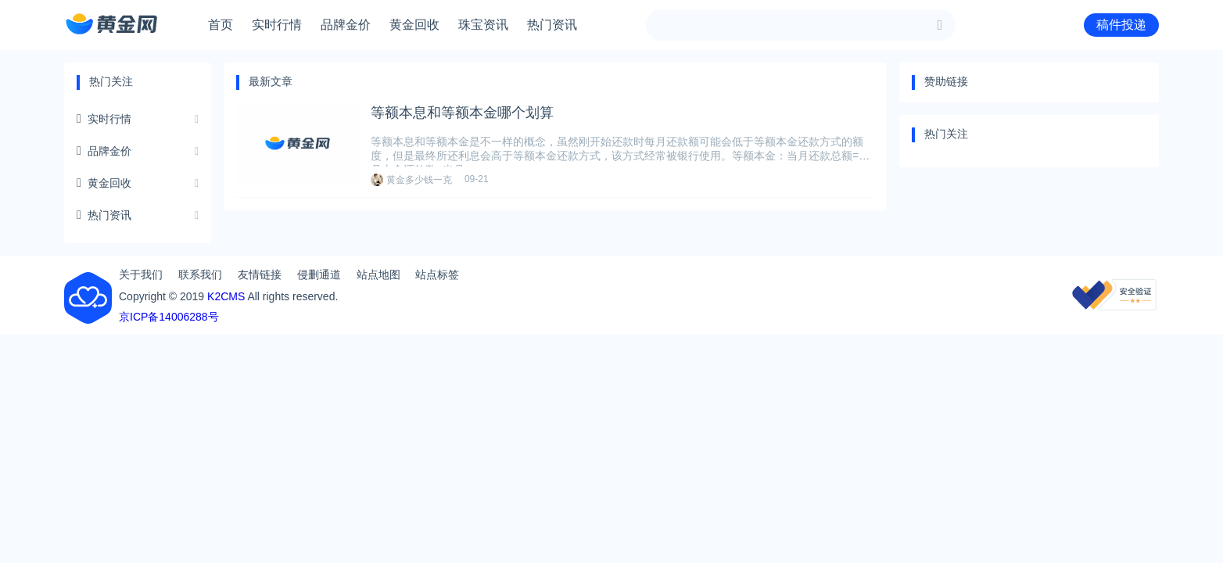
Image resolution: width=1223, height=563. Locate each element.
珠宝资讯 (483, 24)
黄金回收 (414, 24)
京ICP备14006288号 (169, 316)
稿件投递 (1121, 24)
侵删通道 (319, 274)
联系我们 (200, 274)
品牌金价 (346, 24)
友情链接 (260, 274)
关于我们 (141, 274)
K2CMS (226, 296)
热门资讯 (552, 24)
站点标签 (437, 274)
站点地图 (378, 274)
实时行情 (277, 24)
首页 (220, 24)
